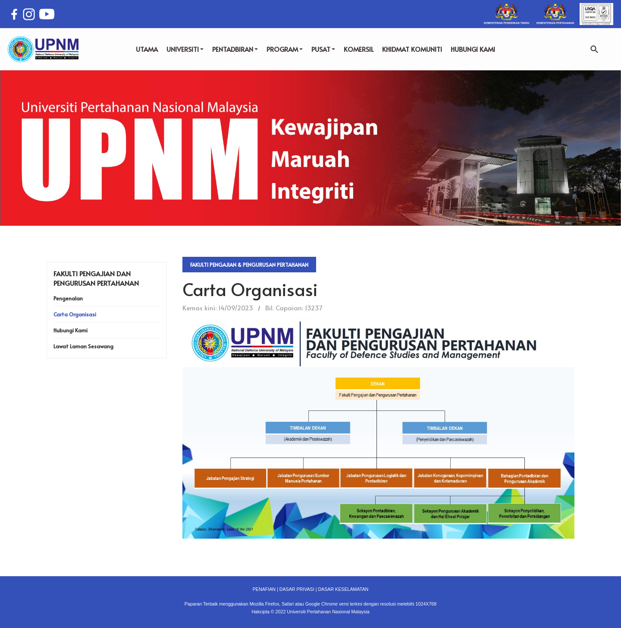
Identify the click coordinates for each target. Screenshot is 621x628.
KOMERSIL (358, 49)
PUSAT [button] (323, 49)
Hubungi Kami (70, 330)
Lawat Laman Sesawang (83, 346)
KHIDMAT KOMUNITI (412, 49)
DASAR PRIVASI (296, 589)
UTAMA (147, 49)
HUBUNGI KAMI (473, 49)
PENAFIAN (264, 589)
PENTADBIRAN (235, 49)
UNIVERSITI (185, 49)
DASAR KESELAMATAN (343, 589)
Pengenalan (68, 298)
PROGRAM (285, 49)
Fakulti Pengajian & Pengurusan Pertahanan (249, 264)
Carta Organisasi (74, 314)
